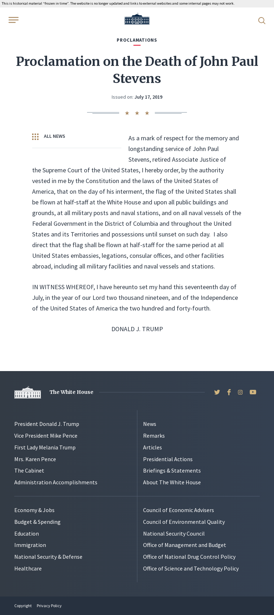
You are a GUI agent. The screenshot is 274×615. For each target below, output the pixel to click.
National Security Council (174, 533)
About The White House (172, 482)
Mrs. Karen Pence (35, 459)
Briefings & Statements (172, 470)
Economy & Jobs (34, 510)
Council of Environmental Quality (184, 521)
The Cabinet (29, 470)
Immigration (30, 544)
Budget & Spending (37, 521)
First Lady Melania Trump (45, 447)
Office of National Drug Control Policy (189, 556)
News (149, 423)
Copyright (23, 605)
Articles (152, 447)
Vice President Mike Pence (45, 435)
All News (48, 136)
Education (26, 533)
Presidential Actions (168, 459)
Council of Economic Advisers (178, 510)
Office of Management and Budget (184, 544)
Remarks (154, 435)
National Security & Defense (48, 556)
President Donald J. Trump (46, 423)
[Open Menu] (13, 20)
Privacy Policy (49, 605)
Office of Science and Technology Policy (191, 568)
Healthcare (28, 568)
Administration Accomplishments (55, 482)
